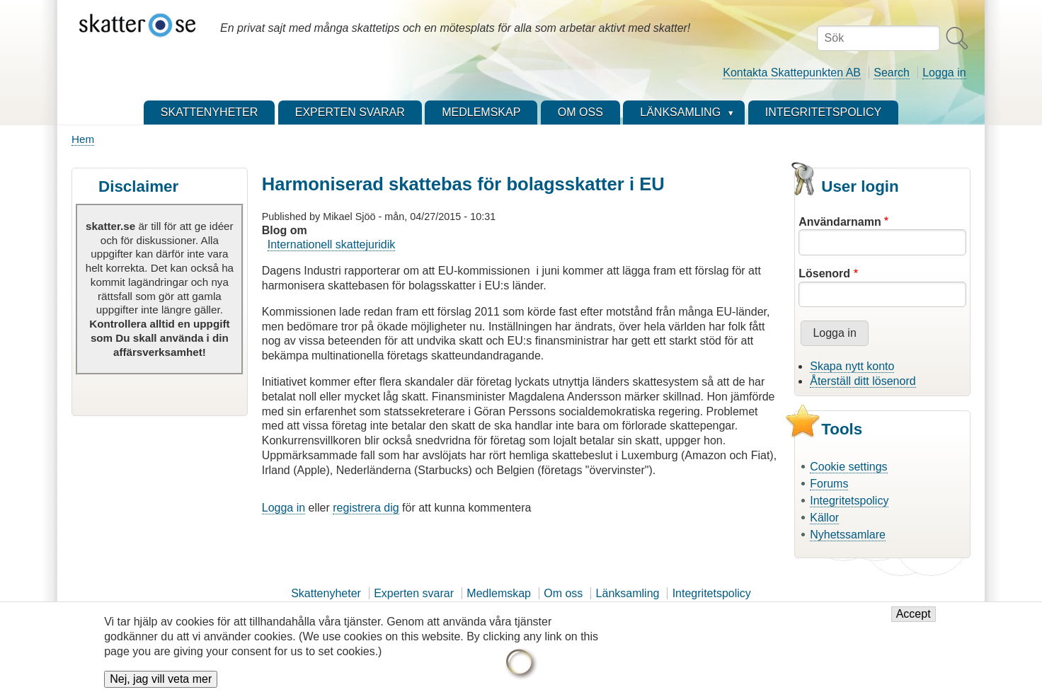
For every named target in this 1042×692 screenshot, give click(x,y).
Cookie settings (848, 467)
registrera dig (366, 508)
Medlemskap (498, 593)
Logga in (944, 73)
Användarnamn (839, 222)
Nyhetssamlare (848, 535)
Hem (82, 139)
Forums (829, 484)
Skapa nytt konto (852, 366)
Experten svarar (414, 593)
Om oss (563, 593)
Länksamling (628, 593)
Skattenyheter (326, 593)
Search (892, 73)
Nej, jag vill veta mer (161, 680)
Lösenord (824, 273)
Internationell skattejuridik (332, 244)
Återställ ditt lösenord (862, 381)
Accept (913, 615)
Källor (824, 518)
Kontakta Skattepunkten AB (792, 73)
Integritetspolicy (849, 501)
